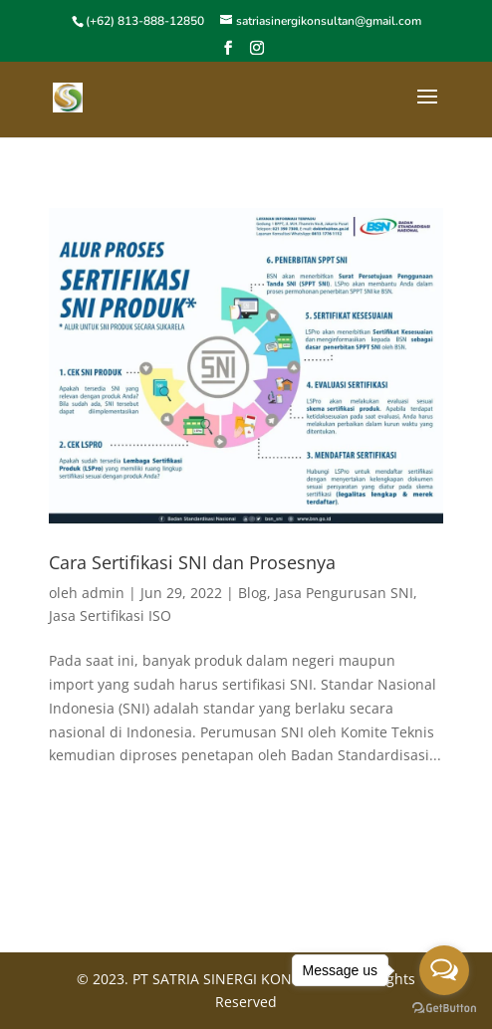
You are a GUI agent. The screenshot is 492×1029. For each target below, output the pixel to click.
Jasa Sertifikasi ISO (110, 615)
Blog (252, 592)
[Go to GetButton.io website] (444, 1008)
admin (103, 592)
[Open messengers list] (444, 970)
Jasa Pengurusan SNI (344, 592)
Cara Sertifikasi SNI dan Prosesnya (192, 562)
